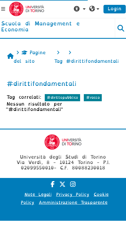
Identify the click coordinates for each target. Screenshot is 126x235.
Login (114, 8)
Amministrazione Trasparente (73, 202)
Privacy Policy (72, 194)
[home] (52, 27)
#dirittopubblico (62, 97)
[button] (80, 9)
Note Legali (38, 194)
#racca (93, 97)
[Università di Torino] (26, 8)
